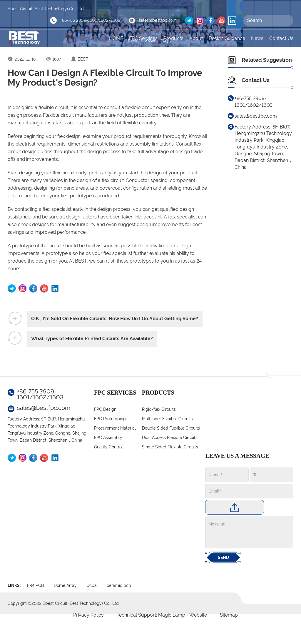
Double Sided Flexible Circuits (171, 428)
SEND (223, 557)
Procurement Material (115, 428)
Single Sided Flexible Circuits (170, 447)
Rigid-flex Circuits (159, 409)
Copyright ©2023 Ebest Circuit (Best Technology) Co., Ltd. (64, 603)
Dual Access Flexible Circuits (170, 437)
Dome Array (65, 585)
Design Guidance (227, 38)
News (257, 38)
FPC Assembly (108, 437)
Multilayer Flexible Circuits (167, 418)
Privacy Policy (88, 615)
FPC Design (105, 409)
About (196, 38)
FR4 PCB (35, 585)
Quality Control (108, 447)
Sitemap (229, 615)
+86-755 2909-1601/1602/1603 (90, 20)
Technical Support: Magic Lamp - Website (162, 615)
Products (173, 38)
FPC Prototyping (110, 418)
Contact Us (281, 38)
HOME (116, 38)
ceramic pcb (119, 585)
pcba (92, 585)
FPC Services (143, 38)
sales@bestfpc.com (158, 20)
